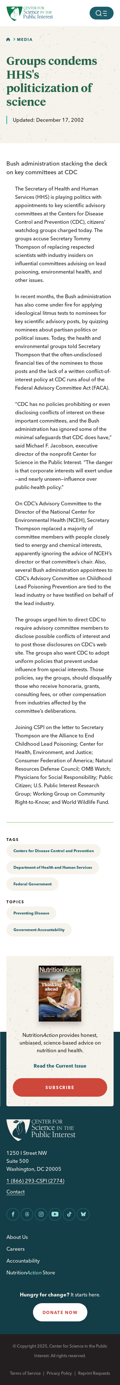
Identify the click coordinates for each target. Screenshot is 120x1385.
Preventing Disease (31, 913)
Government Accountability (39, 929)
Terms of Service (25, 1373)
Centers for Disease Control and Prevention (53, 850)
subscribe (59, 1087)
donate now (60, 1312)
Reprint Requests (94, 1373)
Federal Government (32, 884)
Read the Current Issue (60, 1066)
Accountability (23, 1260)
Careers (15, 1249)
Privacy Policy (59, 1373)
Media (25, 39)
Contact (15, 1192)
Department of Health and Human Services (52, 867)
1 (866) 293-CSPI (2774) (35, 1181)
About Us (17, 1237)
